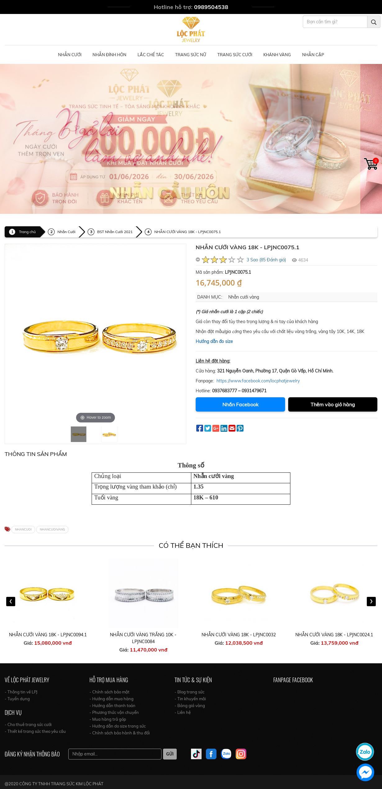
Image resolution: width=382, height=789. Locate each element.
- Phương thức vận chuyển (114, 712)
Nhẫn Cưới (69, 54)
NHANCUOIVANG (52, 529)
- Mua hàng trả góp (107, 719)
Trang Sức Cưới (234, 54)
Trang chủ (27, 231)
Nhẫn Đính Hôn (109, 54)
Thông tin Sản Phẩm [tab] (36, 454)
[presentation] (10, 601)
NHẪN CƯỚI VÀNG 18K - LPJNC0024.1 (334, 635)
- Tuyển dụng (17, 698)
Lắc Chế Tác (151, 54)
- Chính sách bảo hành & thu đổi (119, 732)
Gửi (170, 753)
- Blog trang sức (189, 691)
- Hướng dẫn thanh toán (112, 705)
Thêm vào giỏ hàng (333, 404)
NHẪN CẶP (313, 54)
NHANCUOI (23, 529)
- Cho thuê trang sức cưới (28, 724)
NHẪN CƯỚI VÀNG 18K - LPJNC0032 (239, 635)
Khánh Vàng (277, 54)
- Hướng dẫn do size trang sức (117, 726)
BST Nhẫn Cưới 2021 (115, 231)
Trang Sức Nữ (190, 54)
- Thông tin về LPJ (21, 691)
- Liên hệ (183, 712)
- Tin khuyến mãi (190, 698)
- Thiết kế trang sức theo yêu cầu (35, 731)
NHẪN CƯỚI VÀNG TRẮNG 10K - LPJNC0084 (143, 638)
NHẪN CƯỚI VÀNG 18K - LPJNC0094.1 (48, 635)
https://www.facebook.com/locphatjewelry (258, 381)
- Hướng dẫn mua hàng (111, 698)
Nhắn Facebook (240, 404)
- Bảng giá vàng (190, 705)
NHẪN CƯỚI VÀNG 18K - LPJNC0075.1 (187, 231)
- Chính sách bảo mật (109, 691)
